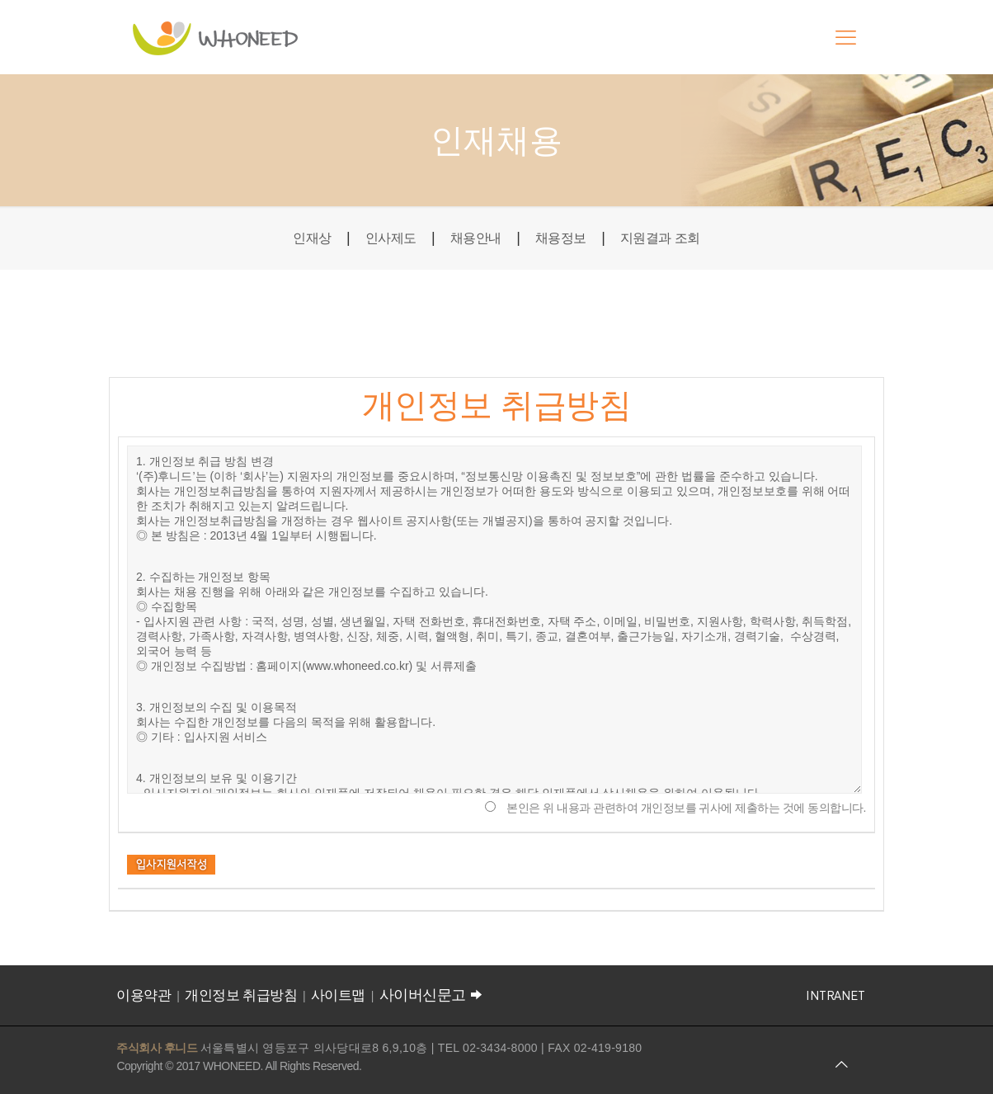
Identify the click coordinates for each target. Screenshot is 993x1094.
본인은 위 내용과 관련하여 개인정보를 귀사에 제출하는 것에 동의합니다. (686, 807)
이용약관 (143, 995)
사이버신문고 (433, 995)
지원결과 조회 (673, 237)
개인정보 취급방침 (241, 995)
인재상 (297, 237)
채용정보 (565, 237)
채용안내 (472, 237)
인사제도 (381, 237)
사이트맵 (338, 995)
